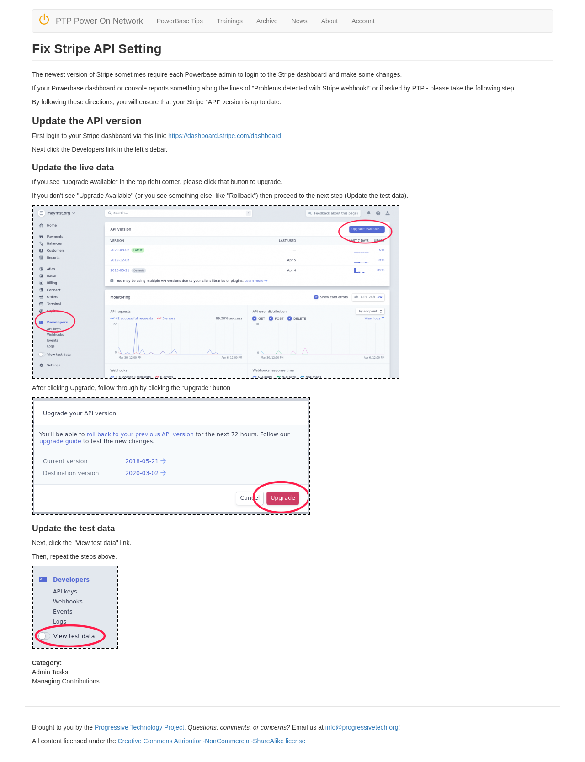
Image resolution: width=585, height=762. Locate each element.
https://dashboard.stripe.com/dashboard (224, 135)
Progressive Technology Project (139, 727)
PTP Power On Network (99, 21)
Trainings (230, 21)
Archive (267, 21)
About (329, 21)
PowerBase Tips (180, 21)
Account (363, 21)
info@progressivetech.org (362, 727)
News (300, 21)
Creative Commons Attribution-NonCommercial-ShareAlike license (212, 741)
